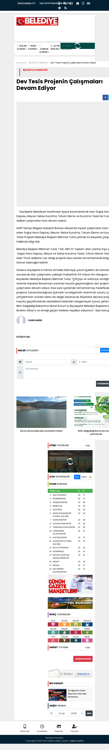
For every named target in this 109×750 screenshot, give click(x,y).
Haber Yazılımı (77, 740)
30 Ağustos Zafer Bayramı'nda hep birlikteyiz (77, 693)
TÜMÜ (87, 445)
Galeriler (59, 728)
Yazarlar (74, 728)
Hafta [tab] (84, 477)
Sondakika (42, 728)
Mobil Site (24, 728)
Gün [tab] (77, 477)
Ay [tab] (90, 477)
